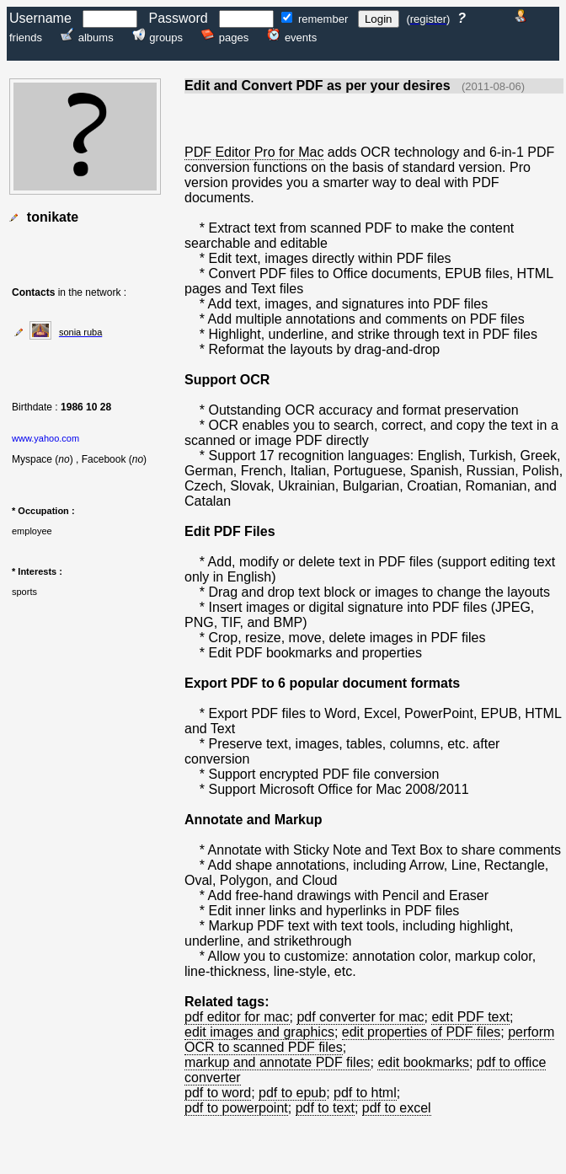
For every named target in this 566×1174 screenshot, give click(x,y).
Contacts (33, 292)
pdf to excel (396, 1108)
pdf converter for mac (360, 1017)
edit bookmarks (423, 1062)
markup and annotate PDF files (277, 1062)
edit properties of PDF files (421, 1032)
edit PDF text (470, 1017)
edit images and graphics (259, 1032)
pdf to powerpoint (236, 1108)
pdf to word (217, 1093)
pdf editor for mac (237, 1017)
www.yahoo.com (45, 438)
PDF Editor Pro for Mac (253, 152)
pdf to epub (292, 1093)
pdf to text (325, 1108)
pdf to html (365, 1093)
